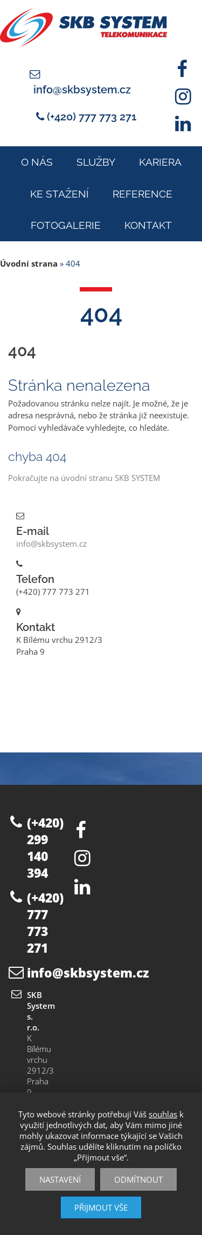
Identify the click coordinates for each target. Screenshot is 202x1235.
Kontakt (148, 225)
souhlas (163, 1114)
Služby (95, 162)
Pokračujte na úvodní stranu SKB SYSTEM (84, 477)
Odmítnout (138, 1179)
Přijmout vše (101, 1207)
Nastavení (60, 1179)
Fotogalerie (66, 225)
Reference (142, 194)
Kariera (160, 162)
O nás (37, 162)
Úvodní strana (29, 263)
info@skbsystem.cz (82, 90)
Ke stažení (59, 194)
